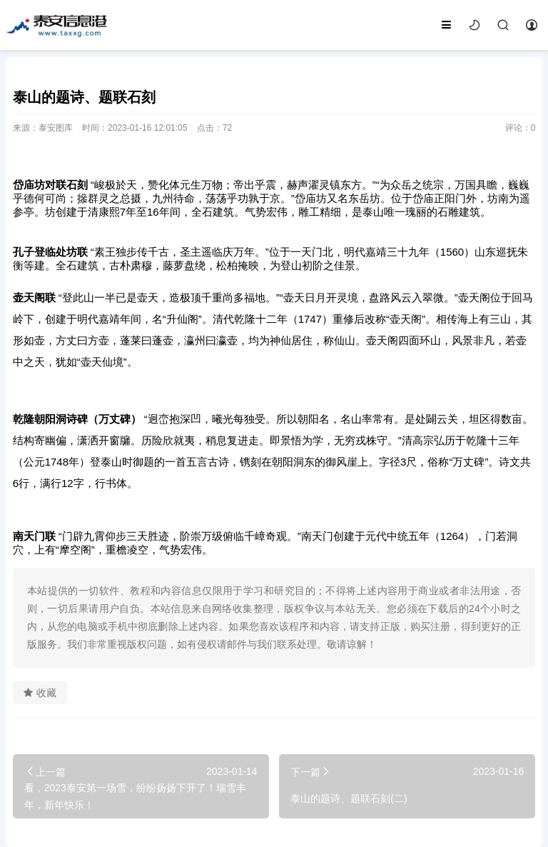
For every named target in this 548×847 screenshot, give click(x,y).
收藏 (40, 692)
